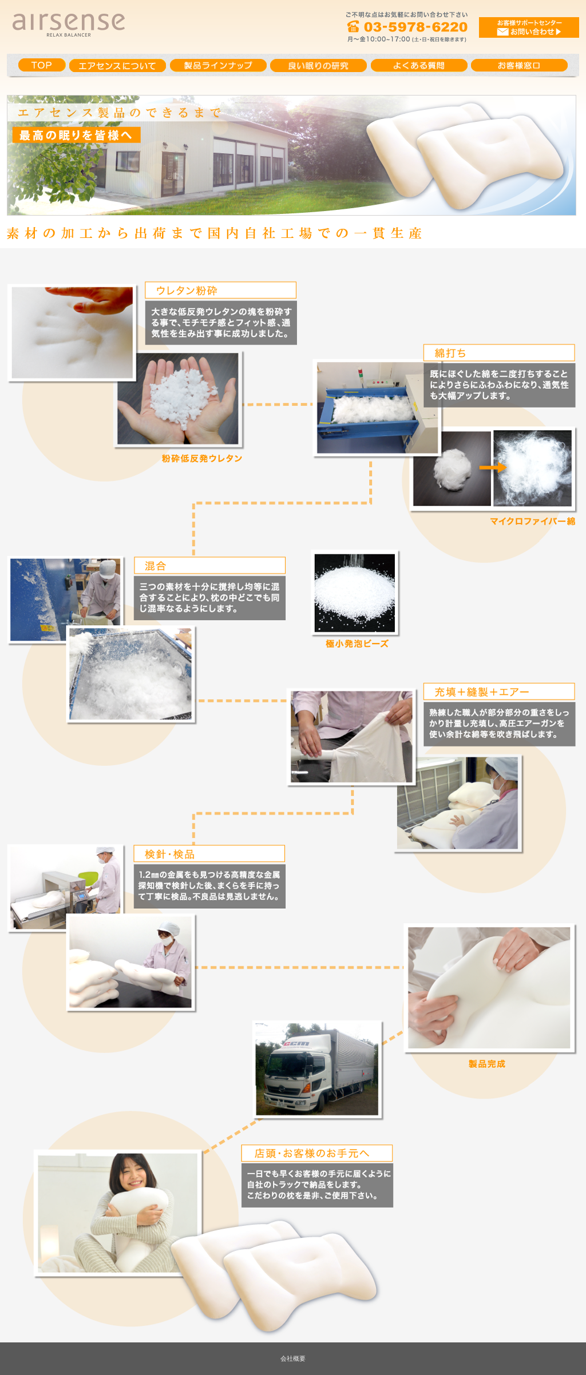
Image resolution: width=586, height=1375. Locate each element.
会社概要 (293, 1358)
